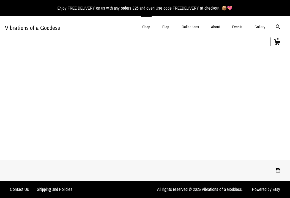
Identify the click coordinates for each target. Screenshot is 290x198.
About (215, 26)
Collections (190, 26)
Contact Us (19, 189)
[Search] (278, 27)
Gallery (260, 26)
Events (237, 26)
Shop (146, 26)
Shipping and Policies (54, 189)
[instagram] (278, 170)
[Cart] (277, 43)
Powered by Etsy (266, 189)
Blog (165, 26)
